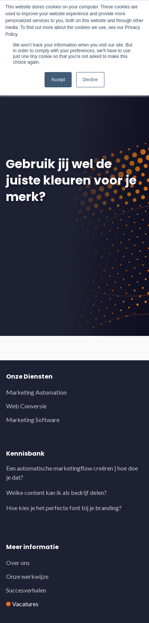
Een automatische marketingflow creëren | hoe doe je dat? (72, 472)
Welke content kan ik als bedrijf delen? (56, 492)
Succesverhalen (26, 590)
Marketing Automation (36, 392)
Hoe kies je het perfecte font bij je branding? (64, 507)
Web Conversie (26, 405)
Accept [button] (58, 79)
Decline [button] (90, 79)
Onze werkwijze (27, 576)
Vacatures (25, 603)
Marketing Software (32, 419)
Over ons (18, 562)
